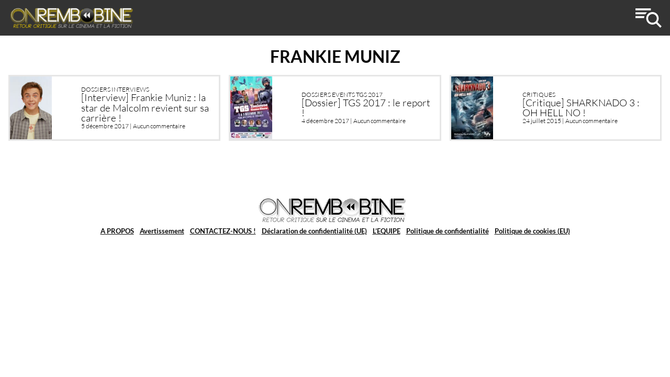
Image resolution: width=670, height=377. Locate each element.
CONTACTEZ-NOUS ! (223, 231)
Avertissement (162, 231)
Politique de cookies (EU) (532, 231)
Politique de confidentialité (447, 231)
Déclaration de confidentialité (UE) (314, 231)
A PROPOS (117, 231)
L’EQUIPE (386, 231)
